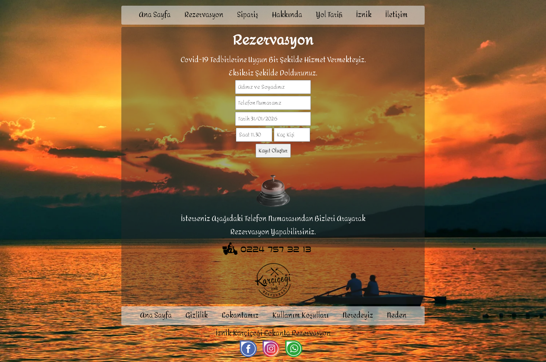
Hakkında (287, 15)
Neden (396, 315)
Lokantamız (240, 315)
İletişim (396, 15)
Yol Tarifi (329, 15)
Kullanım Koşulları (300, 315)
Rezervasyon (203, 15)
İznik (364, 15)
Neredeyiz (357, 315)
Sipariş (247, 15)
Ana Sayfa (155, 15)
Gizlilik (196, 315)
